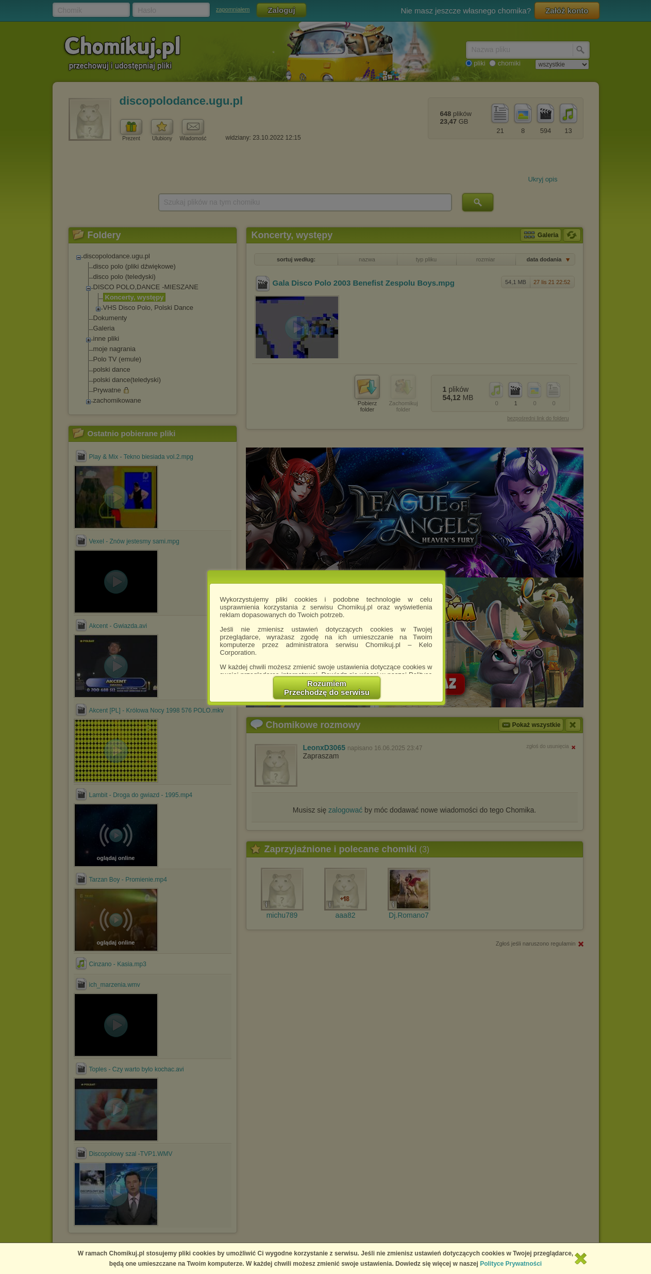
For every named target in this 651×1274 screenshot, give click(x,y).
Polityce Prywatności (511, 1263)
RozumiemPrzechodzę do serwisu (327, 688)
